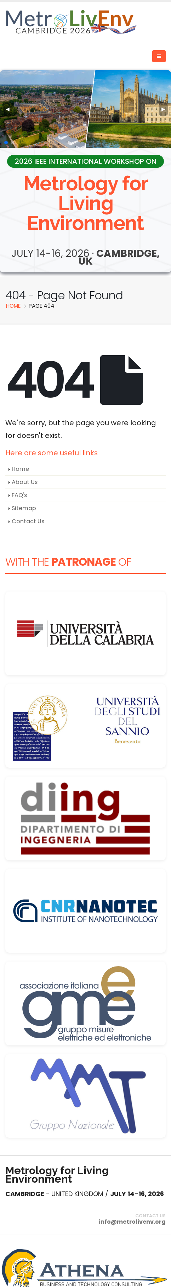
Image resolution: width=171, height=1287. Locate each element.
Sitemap (24, 508)
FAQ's (19, 495)
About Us (25, 482)
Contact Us (28, 521)
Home (20, 469)
